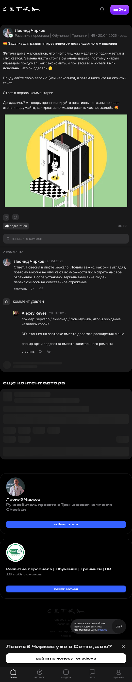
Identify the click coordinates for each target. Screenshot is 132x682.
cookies (102, 629)
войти (119, 9)
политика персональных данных (66, 633)
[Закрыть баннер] (123, 646)
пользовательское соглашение (66, 622)
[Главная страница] (21, 10)
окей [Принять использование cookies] (119, 626)
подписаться (66, 524)
